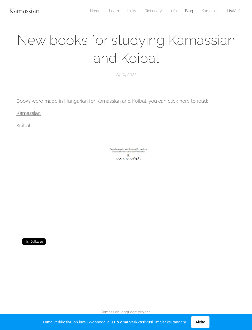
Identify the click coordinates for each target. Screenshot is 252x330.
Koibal (23, 125)
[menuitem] (90, 10)
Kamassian (28, 113)
